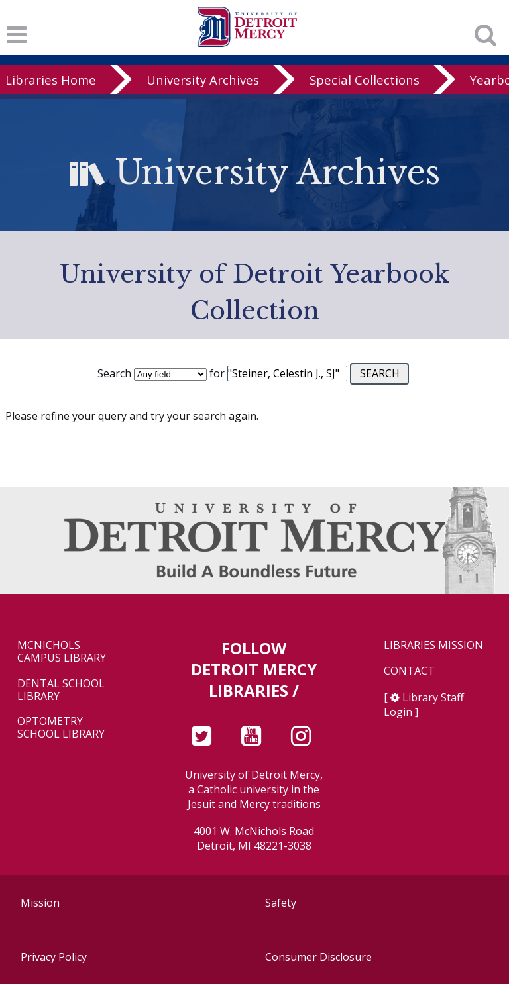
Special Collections (365, 80)
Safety (280, 902)
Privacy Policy (54, 957)
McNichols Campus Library (61, 651)
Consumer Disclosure (318, 957)
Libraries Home (50, 80)
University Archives (202, 80)
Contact (409, 671)
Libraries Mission (433, 645)
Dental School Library (61, 690)
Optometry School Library (61, 727)
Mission (40, 902)
